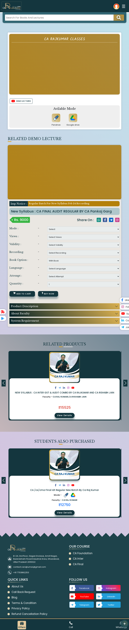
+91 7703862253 (21, 572)
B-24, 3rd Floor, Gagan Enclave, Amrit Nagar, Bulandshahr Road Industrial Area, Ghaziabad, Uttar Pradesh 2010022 (36, 558)
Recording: (16, 252)
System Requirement (25, 320)
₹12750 (64, 504)
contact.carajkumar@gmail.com (29, 566)
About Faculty (20, 313)
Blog (14, 597)
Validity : (15, 244)
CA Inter (78, 559)
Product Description (24, 306)
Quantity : (16, 283)
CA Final (78, 564)
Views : (14, 236)
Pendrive (56, 124)
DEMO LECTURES (21, 101)
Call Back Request (23, 592)
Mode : (13, 228)
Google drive (73, 124)
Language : (16, 267)
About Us (17, 586)
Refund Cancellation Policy (29, 614)
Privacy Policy (21, 608)
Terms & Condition (24, 603)
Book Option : (18, 259)
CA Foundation (82, 553)
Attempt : (15, 275)
